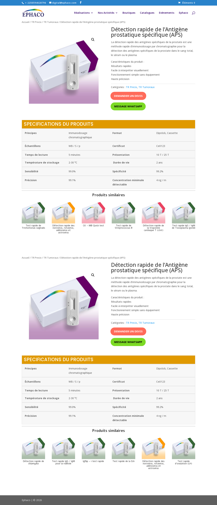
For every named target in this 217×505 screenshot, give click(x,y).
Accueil (25, 22)
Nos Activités (106, 13)
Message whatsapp (128, 106)
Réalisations (82, 13)
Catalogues (147, 13)
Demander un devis (128, 96)
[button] (93, 39)
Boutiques (129, 13)
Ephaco (183, 13)
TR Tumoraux (50, 22)
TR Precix (36, 22)
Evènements (166, 13)
